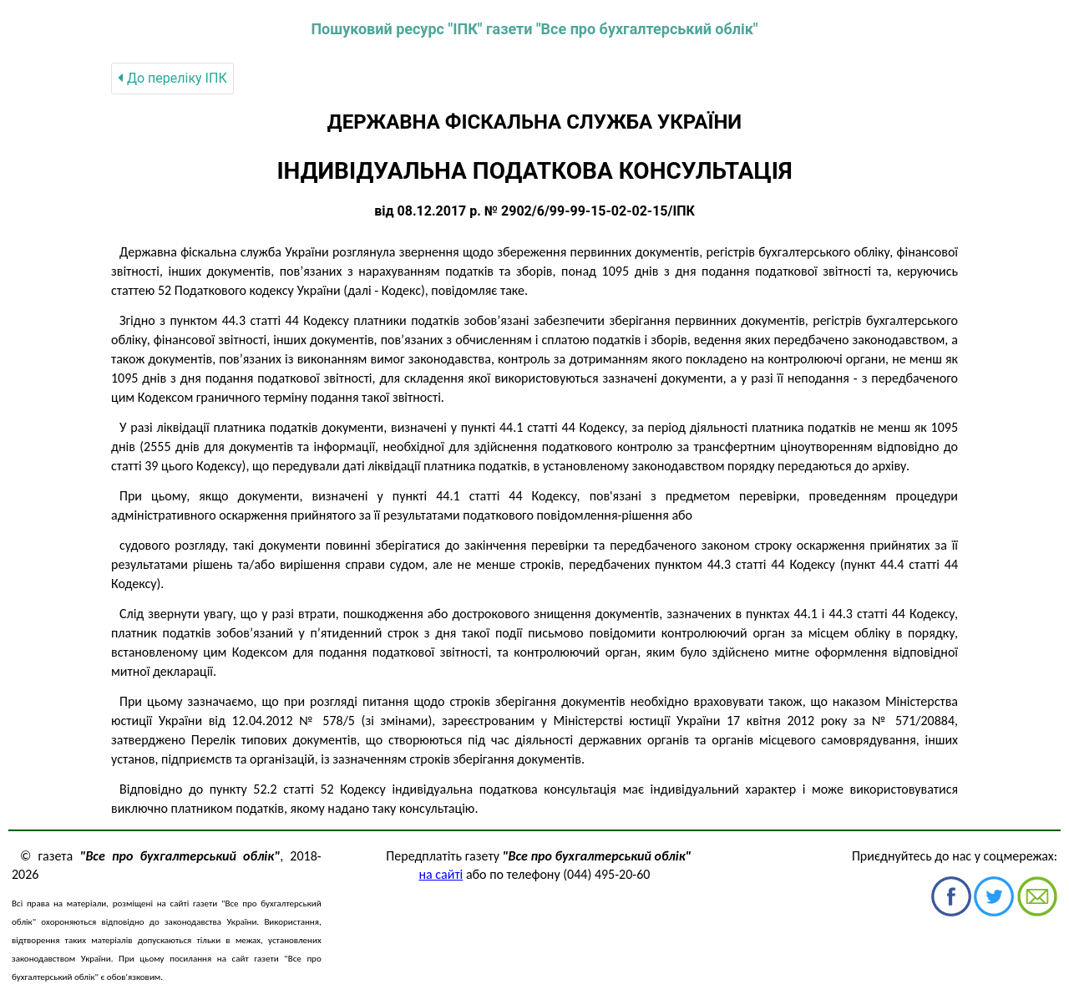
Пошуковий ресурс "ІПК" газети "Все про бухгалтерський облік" (534, 29)
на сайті (441, 874)
